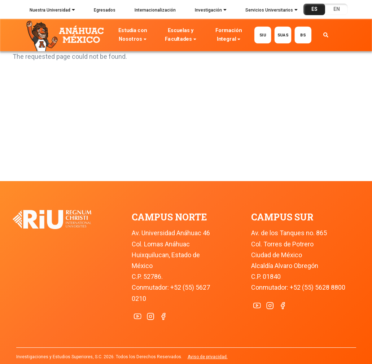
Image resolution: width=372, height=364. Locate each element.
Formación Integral (228, 35)
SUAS (283, 34)
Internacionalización (155, 10)
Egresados (104, 10)
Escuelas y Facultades (180, 35)
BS (303, 34)
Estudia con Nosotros (133, 35)
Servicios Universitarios (271, 10)
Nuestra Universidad (52, 10)
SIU (262, 34)
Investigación (211, 10)
